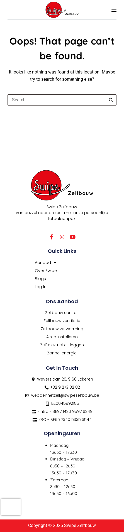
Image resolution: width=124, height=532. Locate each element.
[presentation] (11, 507)
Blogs (40, 278)
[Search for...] (57, 100)
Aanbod (45, 263)
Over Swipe (46, 270)
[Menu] (113, 9)
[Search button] (110, 100)
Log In (41, 287)
